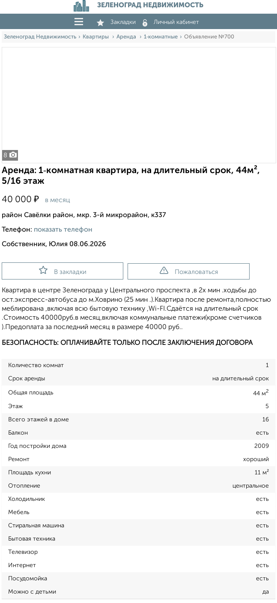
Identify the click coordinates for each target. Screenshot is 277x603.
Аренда (126, 37)
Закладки (116, 22)
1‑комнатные (161, 37)
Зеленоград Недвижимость (40, 37)
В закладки (62, 270)
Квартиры (96, 37)
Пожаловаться (189, 271)
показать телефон (63, 229)
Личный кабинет (171, 22)
